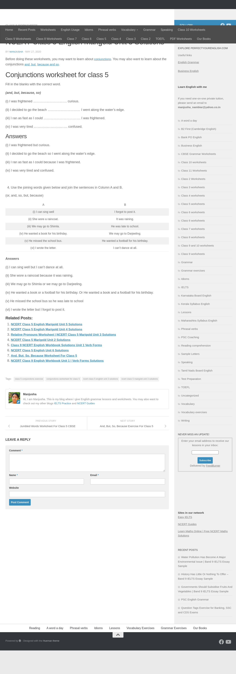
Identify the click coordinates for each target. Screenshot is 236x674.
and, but (30, 87)
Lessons (186, 335)
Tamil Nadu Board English (197, 394)
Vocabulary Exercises (140, 651)
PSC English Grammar (195, 623)
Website (14, 511)
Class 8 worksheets (193, 260)
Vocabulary (128, 29)
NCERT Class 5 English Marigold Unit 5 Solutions (49, 347)
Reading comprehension (196, 369)
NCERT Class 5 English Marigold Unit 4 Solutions (49, 352)
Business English (188, 94)
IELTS (185, 310)
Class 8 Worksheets (49, 38)
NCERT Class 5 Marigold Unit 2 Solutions (43, 363)
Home (9, 29)
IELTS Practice (63, 426)
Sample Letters (190, 377)
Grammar (149, 29)
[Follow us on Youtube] (228, 49)
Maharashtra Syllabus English (199, 344)
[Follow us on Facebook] (222, 49)
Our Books (204, 38)
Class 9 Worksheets (18, 38)
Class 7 (72, 38)
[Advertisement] (196, 522)
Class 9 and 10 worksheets (197, 269)
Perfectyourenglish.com (47, 12)
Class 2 (145, 38)
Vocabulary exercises (194, 435)
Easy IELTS (185, 540)
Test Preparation (191, 402)
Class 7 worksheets (193, 252)
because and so (49, 87)
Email (94, 498)
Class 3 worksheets (193, 210)
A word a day (189, 144)
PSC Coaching (190, 360)
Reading (34, 651)
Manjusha (16, 75)
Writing (185, 444)
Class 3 (131, 38)
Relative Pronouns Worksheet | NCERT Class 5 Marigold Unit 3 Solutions (67, 358)
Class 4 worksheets (193, 219)
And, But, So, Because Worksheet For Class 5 (46, 379)
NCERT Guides (87, 426)
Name (13, 498)
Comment (16, 473)
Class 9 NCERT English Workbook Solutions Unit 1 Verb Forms (60, 368)
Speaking (167, 29)
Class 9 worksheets (193, 277)
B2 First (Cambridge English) (198, 152)
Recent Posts (26, 29)
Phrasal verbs (107, 29)
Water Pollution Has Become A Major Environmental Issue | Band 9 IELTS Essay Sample (204, 585)
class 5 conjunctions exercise (29, 402)
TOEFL (160, 38)
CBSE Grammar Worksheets (198, 177)
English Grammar (188, 85)
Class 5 (101, 38)
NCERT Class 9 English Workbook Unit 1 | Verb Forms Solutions (61, 384)
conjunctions (103, 82)
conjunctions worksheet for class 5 (63, 402)
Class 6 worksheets (193, 235)
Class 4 (116, 38)
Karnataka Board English (196, 319)
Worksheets (48, 29)
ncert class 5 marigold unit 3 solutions (139, 402)
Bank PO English (191, 160)
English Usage (70, 29)
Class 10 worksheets (193, 185)
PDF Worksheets (181, 38)
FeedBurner (213, 489)
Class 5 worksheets (22, 48)
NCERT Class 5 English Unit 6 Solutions (42, 373)
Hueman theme (51, 664)
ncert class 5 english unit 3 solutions (100, 402)
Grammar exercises (193, 294)
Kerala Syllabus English (195, 327)
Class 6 (86, 38)
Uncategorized (190, 419)
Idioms (89, 29)
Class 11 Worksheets (194, 194)
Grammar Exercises (173, 651)
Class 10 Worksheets (191, 29)
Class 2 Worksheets (193, 202)
